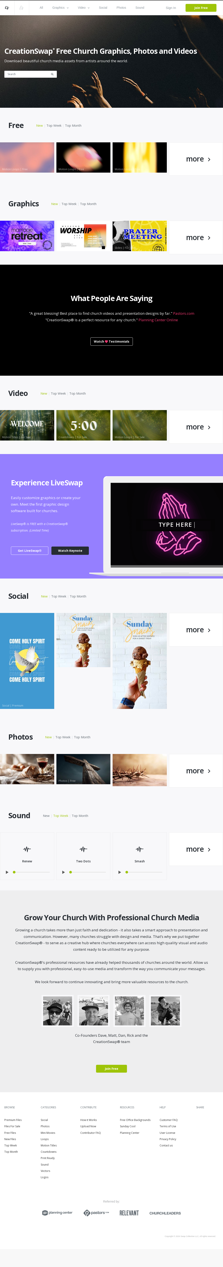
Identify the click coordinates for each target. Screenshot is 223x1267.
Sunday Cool (127, 1144)
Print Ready (48, 1176)
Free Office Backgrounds (135, 1138)
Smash (140, 879)
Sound (139, 7)
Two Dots (83, 879)
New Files (10, 1157)
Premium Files (13, 1138)
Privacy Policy (168, 1157)
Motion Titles (49, 1163)
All (41, 7)
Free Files (10, 1151)
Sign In (171, 8)
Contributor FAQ (90, 1151)
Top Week (54, 125)
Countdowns (48, 1170)
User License (167, 1151)
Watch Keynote (70, 564)
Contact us (166, 1163)
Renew (27, 879)
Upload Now (88, 1144)
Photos (121, 7)
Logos (44, 1195)
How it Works (88, 1138)
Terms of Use (168, 1144)
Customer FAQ (169, 1138)
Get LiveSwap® (30, 564)
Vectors (45, 1189)
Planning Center (129, 1151)
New (39, 125)
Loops (45, 1157)
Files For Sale (12, 1144)
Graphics (60, 7)
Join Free (201, 8)
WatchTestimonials (111, 350)
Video (84, 7)
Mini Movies (48, 1151)
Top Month (74, 125)
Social (103, 7)
